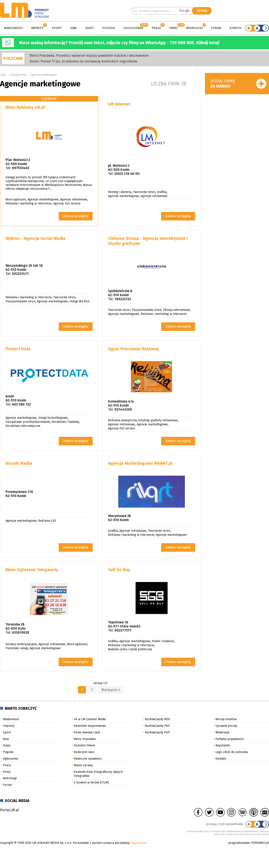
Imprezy (37, 28)
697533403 (20, 168)
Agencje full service (66, 203)
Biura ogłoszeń (16, 199)
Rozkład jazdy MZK (157, 719)
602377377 (123, 630)
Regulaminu (138, 843)
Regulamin (222, 745)
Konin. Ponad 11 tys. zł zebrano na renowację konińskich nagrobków (83, 61)
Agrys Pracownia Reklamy (133, 348)
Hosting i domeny (120, 192)
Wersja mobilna (226, 719)
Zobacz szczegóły (75, 216)
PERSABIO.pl (260, 843)
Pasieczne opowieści (88, 758)
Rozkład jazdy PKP (157, 732)
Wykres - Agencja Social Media (36, 238)
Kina (73, 28)
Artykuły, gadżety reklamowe (158, 420)
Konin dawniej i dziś (87, 732)
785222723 (122, 299)
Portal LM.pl (9, 810)
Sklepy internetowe (176, 310)
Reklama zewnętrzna (122, 420)
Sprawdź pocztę (226, 726)
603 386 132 (21, 404)
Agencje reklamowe (73, 199)
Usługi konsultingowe (52, 418)
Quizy (89, 28)
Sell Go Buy (119, 569)
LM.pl (3, 74)
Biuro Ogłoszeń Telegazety (32, 569)
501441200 (123, 409)
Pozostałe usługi (17, 648)
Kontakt (220, 758)
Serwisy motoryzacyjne (21, 644)
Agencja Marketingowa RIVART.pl (140, 463)
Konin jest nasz (84, 752)
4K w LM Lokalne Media (90, 719)
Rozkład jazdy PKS (157, 726)
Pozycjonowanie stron (20, 301)
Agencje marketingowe (44, 74)
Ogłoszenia (132, 28)
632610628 (20, 632)
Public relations (163, 641)
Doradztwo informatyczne (23, 426)
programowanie (239, 843)
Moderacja (222, 732)
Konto (235, 28)
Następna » (110, 690)
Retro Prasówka (85, 739)
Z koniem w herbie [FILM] (91, 782)
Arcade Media (19, 463)
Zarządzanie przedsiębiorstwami (28, 422)
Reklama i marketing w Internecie (29, 203)
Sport (57, 28)
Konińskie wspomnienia (90, 726)
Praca (156, 28)
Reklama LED (47, 521)
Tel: (8, 168)
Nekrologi (194, 28)
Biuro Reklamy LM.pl (25, 107)
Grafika (162, 192)
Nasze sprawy (83, 765)
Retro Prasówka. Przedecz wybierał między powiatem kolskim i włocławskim (89, 56)
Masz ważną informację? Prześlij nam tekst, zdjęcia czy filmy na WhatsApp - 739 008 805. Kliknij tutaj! (119, 42)
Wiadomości (13, 28)
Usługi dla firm (79, 301)
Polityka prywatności (229, 739)
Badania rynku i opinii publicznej (130, 649)
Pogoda (108, 28)
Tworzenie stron (144, 192)
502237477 (20, 274)
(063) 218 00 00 (127, 174)
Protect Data (18, 348)
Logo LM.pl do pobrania (231, 752)
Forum (216, 28)
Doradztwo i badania (65, 422)
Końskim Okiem (84, 745)
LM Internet (119, 104)
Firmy (173, 28)
